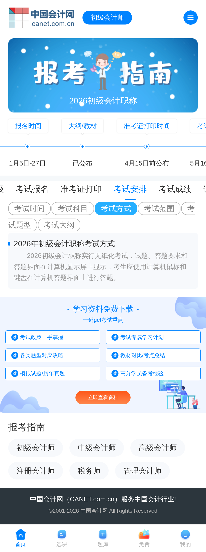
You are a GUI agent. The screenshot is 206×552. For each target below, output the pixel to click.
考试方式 (116, 208)
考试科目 (72, 208)
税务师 (89, 470)
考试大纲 (59, 225)
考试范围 (159, 208)
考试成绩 (175, 189)
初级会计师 (107, 17)
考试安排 (130, 189)
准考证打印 (81, 189)
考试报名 (32, 189)
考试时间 (29, 208)
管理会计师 (142, 470)
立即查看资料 (103, 397)
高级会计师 (158, 447)
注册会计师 (35, 470)
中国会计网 (46, 499)
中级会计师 (97, 447)
